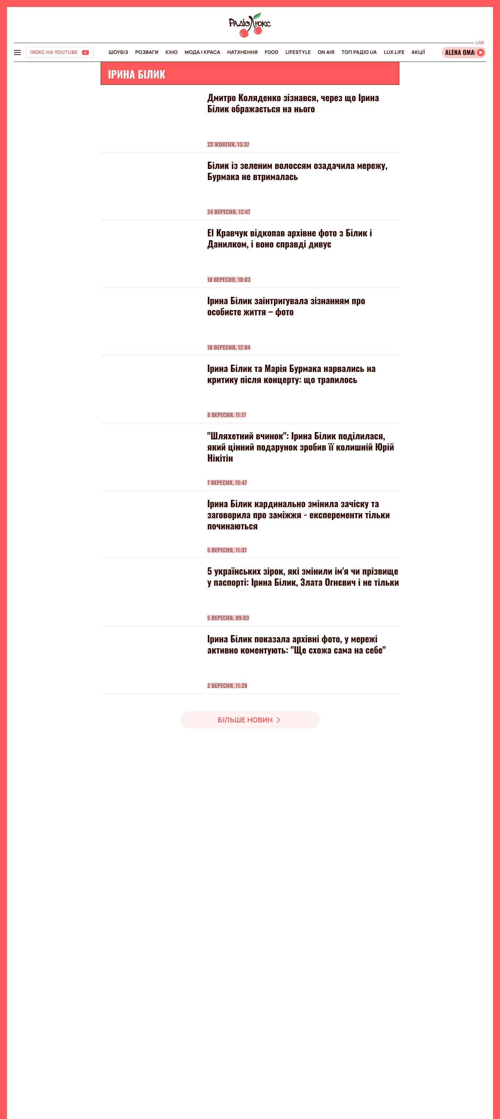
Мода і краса (202, 52)
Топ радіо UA (359, 52)
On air (326, 52)
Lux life (394, 52)
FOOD (271, 52)
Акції (418, 52)
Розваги (146, 52)
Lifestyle (298, 52)
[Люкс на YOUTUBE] (59, 52)
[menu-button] (17, 52)
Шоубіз (118, 52)
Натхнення (242, 52)
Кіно (172, 52)
